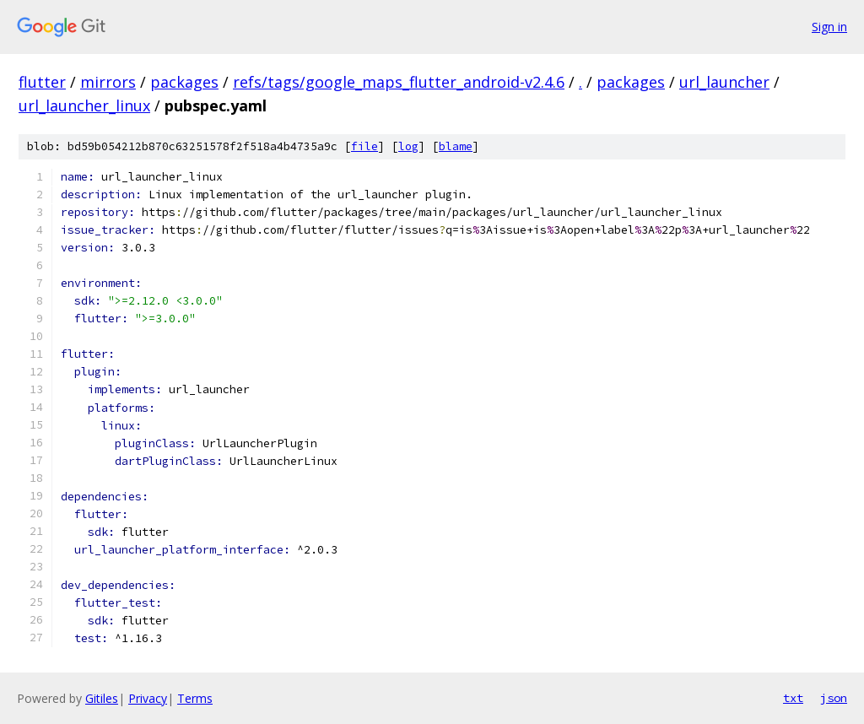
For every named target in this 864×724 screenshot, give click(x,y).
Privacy (147, 698)
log (408, 146)
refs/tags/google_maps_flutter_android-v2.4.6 (398, 82)
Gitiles (101, 698)
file (364, 146)
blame (455, 146)
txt (793, 697)
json (833, 697)
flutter (42, 82)
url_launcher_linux (84, 105)
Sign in (829, 27)
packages (184, 82)
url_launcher (724, 82)
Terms (195, 698)
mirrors (108, 82)
